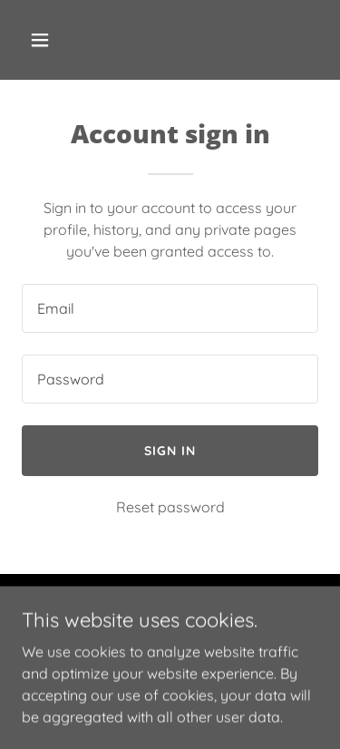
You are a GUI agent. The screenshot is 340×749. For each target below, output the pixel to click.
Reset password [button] (170, 507)
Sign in (170, 451)
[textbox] (170, 308)
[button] (56, 40)
